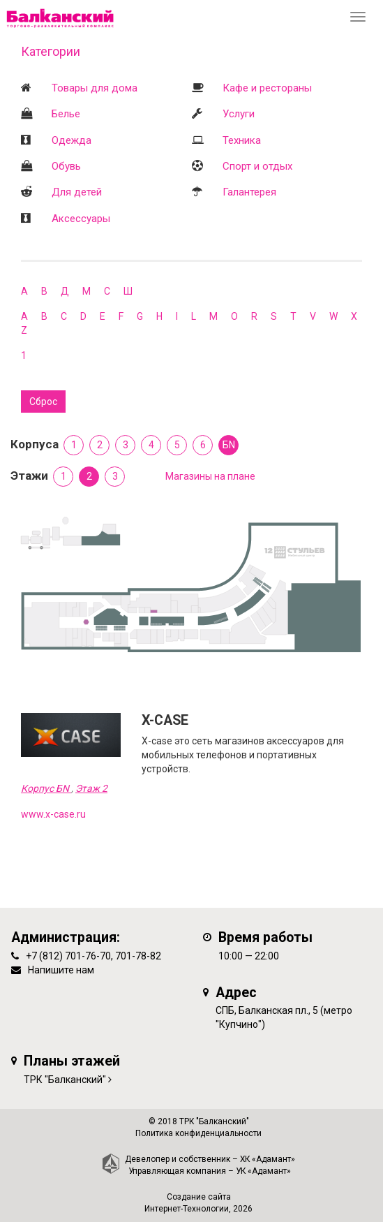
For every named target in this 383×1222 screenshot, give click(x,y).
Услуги (239, 114)
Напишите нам (61, 970)
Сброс (43, 401)
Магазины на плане (210, 476)
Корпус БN (46, 788)
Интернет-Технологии (186, 1209)
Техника (242, 140)
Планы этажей (72, 1061)
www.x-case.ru (53, 814)
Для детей (77, 192)
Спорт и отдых (257, 166)
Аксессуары (81, 218)
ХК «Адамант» (267, 1159)
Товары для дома (94, 88)
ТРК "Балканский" (65, 1079)
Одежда (71, 140)
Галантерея (249, 192)
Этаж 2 (91, 788)
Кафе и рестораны (267, 88)
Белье (66, 114)
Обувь (66, 166)
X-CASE (165, 720)
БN (229, 444)
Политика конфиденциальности (198, 1133)
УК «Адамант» (263, 1171)
